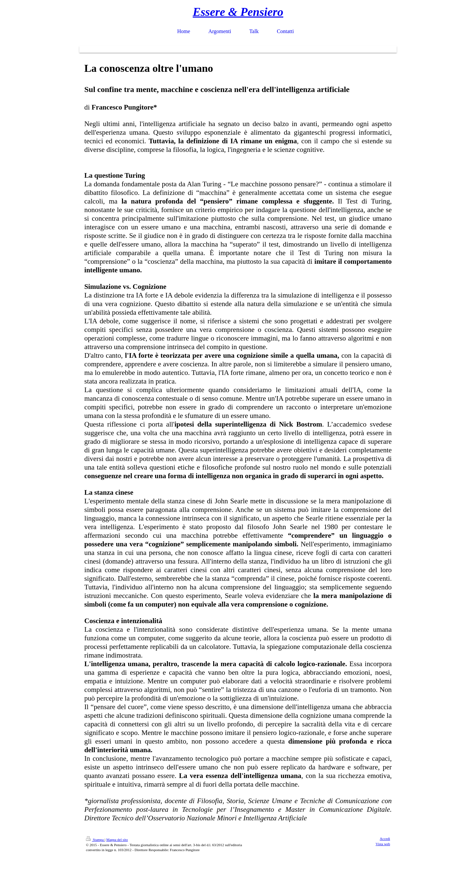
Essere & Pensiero (238, 12)
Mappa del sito (117, 840)
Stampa (95, 840)
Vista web (383, 844)
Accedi (385, 839)
